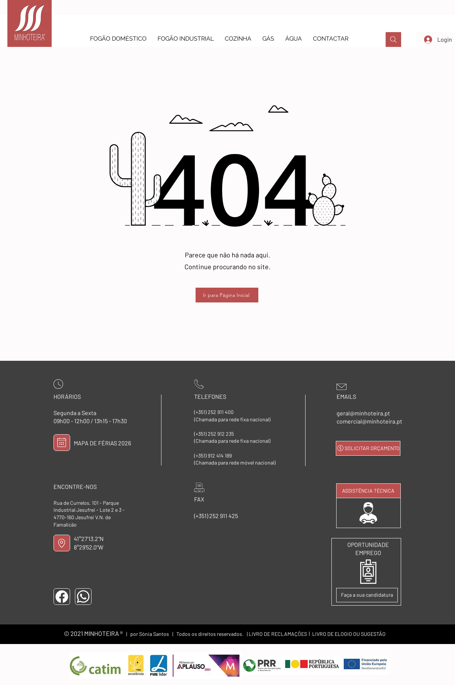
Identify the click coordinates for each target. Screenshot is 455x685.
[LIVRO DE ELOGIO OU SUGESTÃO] (349, 634)
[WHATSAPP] (83, 596)
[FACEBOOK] (62, 596)
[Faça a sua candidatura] (367, 595)
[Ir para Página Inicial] (227, 295)
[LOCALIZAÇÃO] (62, 543)
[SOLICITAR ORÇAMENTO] (368, 448)
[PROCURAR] (393, 39)
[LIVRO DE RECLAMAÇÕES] (278, 634)
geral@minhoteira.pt (363, 413)
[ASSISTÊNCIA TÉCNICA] (368, 490)
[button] (118, 38)
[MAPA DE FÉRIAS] (62, 442)
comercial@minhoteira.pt (369, 421)
